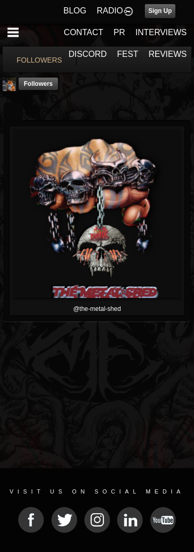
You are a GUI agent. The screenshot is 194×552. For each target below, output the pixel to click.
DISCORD (88, 54)
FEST (127, 54)
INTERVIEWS (161, 32)
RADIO (110, 10)
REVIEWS (167, 54)
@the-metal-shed (97, 308)
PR (119, 32)
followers (38, 83)
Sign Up (160, 10)
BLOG (75, 10)
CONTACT (83, 32)
